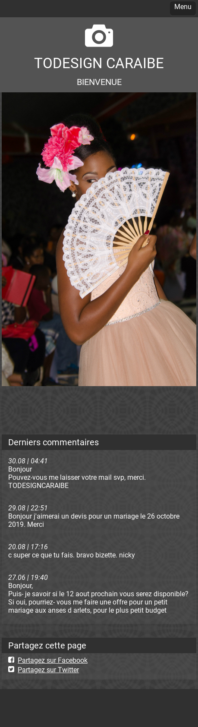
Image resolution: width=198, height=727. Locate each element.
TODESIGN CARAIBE (99, 63)
